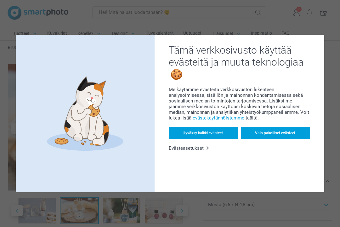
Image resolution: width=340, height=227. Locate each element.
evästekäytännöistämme (218, 118)
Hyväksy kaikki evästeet (203, 133)
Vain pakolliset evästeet (275, 133)
